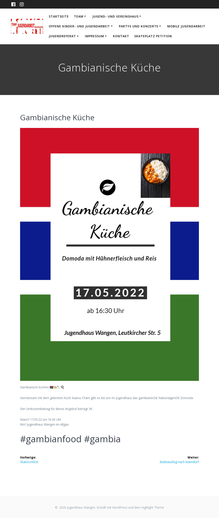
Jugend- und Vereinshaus (115, 16)
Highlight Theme (152, 507)
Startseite (59, 16)
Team (78, 16)
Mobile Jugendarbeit (186, 26)
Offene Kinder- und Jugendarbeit (79, 26)
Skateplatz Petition (153, 36)
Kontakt (121, 36)
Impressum (94, 36)
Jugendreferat (62, 36)
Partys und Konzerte (138, 26)
